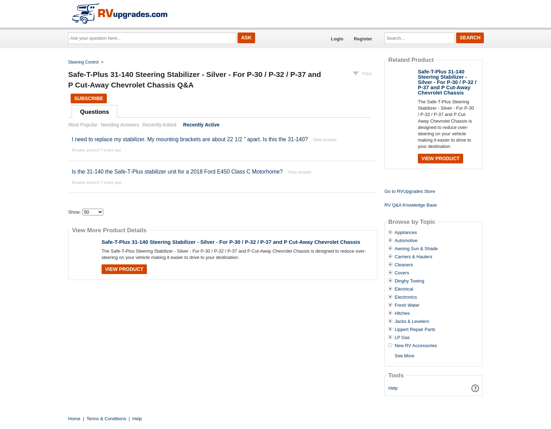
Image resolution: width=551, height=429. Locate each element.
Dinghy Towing (409, 281)
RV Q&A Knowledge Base (410, 205)
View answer (325, 139)
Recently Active (201, 125)
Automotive (406, 240)
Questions (94, 112)
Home (74, 418)
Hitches (402, 313)
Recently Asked (159, 125)
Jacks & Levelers (412, 321)
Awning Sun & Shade (416, 248)
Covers (402, 273)
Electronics (406, 297)
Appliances (406, 232)
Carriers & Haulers (413, 256)
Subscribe (88, 98)
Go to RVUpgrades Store (409, 191)
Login (337, 38)
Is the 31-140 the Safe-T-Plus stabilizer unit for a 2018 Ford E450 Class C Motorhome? (177, 172)
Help (393, 388)
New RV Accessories (416, 345)
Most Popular (83, 125)
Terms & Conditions (106, 418)
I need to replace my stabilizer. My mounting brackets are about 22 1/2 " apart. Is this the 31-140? (190, 139)
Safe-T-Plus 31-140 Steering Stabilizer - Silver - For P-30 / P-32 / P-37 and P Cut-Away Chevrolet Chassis (231, 242)
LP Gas (402, 337)
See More (404, 355)
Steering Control (83, 62)
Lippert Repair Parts (415, 329)
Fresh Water (407, 305)
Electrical (404, 289)
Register (363, 38)
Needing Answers (120, 125)
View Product (124, 269)
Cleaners (404, 264)
